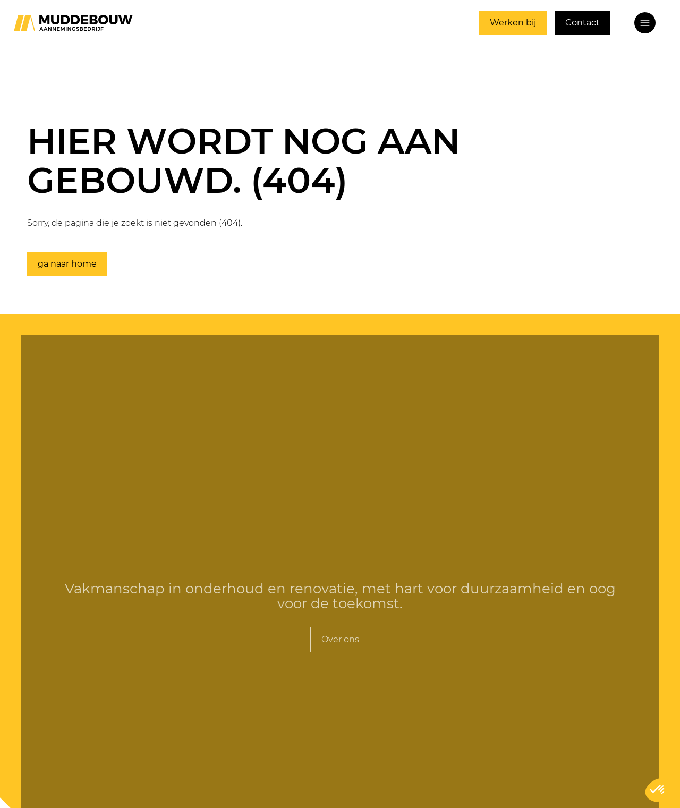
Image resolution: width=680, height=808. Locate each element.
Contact (582, 23)
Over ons (340, 639)
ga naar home (67, 264)
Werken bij (513, 23)
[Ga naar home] (73, 23)
